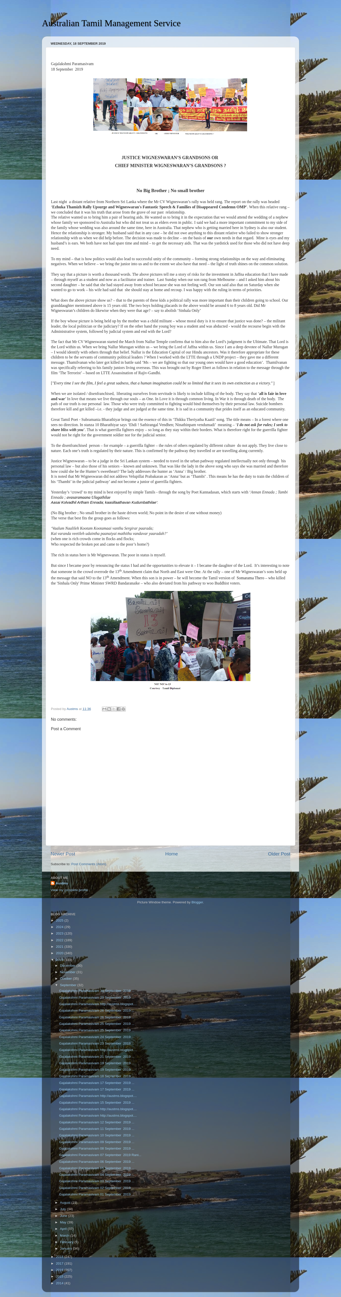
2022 (60, 940)
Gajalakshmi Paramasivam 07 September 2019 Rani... (100, 1155)
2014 (60, 1283)
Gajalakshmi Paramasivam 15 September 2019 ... (97, 1102)
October (66, 978)
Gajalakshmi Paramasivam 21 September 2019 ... (97, 1057)
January (66, 1248)
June (64, 1216)
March (65, 1235)
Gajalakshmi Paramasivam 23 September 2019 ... (97, 1043)
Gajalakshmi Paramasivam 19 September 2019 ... (97, 1063)
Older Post (279, 853)
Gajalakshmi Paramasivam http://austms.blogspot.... (98, 1004)
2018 (60, 1257)
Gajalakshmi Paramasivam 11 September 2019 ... (97, 1129)
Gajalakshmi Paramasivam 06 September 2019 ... (97, 1162)
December (68, 965)
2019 (60, 960)
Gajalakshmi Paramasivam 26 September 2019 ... (97, 1010)
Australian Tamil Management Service (111, 23)
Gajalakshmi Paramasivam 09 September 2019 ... (97, 1142)
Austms (62, 883)
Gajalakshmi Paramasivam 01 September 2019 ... (97, 1194)
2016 (60, 1270)
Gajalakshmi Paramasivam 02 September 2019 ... (97, 1188)
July (63, 1209)
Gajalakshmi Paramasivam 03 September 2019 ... (97, 1181)
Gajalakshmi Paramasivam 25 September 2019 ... (97, 1024)
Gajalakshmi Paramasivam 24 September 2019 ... (97, 1037)
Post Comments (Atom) (88, 864)
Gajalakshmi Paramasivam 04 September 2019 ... (97, 1175)
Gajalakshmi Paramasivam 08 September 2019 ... (97, 1148)
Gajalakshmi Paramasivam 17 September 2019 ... (97, 1083)
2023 (60, 933)
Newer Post (63, 853)
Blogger (197, 902)
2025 (60, 920)
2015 (60, 1276)
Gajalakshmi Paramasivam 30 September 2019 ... (97, 991)
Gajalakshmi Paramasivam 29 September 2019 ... (97, 997)
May (63, 1222)
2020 (60, 953)
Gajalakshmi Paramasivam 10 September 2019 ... (97, 1135)
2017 (60, 1263)
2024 (60, 927)
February (67, 1242)
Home (171, 853)
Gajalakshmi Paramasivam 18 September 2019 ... (97, 1076)
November (68, 972)
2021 (60, 946)
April (64, 1229)
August (65, 1202)
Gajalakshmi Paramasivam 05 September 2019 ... (97, 1168)
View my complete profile (69, 890)
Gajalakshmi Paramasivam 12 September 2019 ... (97, 1122)
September (68, 985)
